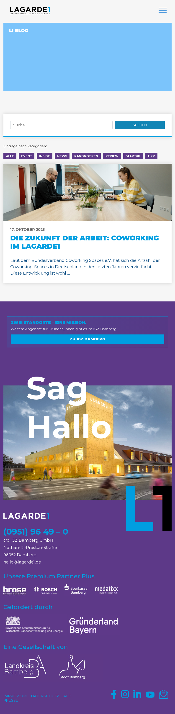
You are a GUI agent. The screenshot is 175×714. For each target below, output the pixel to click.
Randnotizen (86, 156)
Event (26, 156)
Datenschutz (45, 696)
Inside (44, 156)
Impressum (15, 696)
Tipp (151, 156)
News (62, 156)
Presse (10, 700)
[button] (163, 11)
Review (112, 156)
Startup (133, 156)
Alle (10, 156)
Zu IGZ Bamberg (87, 339)
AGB (67, 696)
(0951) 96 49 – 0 (35, 532)
